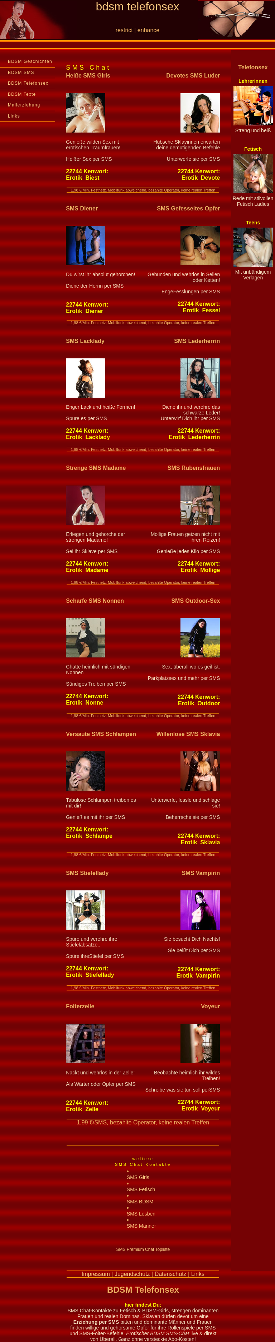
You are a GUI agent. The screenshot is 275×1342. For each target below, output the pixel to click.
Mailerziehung (24, 105)
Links (14, 116)
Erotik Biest (82, 178)
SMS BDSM (140, 1201)
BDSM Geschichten (30, 61)
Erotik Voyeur (201, 1108)
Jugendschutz (132, 1274)
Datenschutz (171, 1274)
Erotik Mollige (200, 570)
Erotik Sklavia (200, 842)
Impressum (96, 1274)
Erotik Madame (87, 570)
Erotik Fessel (201, 310)
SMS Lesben (141, 1214)
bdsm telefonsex (137, 6)
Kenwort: (87, 171)
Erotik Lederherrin (194, 437)
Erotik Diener (84, 311)
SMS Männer (141, 1226)
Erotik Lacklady (88, 437)
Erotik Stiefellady (90, 975)
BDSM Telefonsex (28, 83)
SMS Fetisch (141, 1189)
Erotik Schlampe (89, 836)
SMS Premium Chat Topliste (143, 1249)
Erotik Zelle (82, 1109)
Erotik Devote (201, 178)
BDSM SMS (21, 72)
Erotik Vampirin (198, 976)
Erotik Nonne (84, 703)
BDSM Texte (22, 94)
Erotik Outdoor (199, 703)
